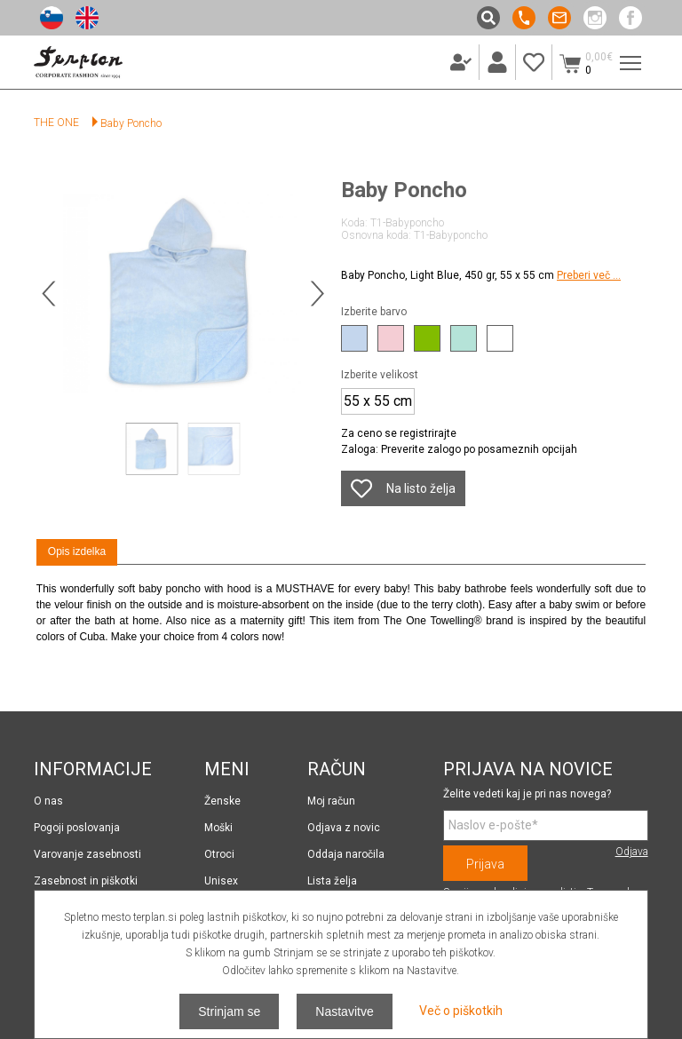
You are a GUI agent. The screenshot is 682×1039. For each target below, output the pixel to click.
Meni (627, 54)
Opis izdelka (77, 551)
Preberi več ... (589, 275)
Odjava (631, 851)
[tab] (76, 552)
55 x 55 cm (378, 401)
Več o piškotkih (461, 1010)
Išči (488, 18)
